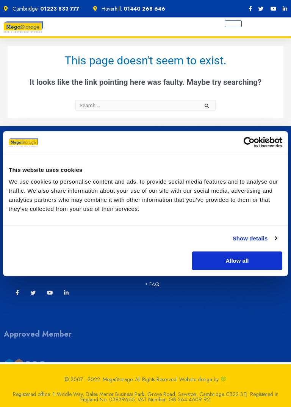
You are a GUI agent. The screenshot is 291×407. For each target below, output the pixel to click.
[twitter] (261, 8)
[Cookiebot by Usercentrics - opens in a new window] (249, 142)
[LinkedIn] (285, 8)
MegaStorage (117, 381)
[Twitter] (33, 292)
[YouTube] (273, 8)
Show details (250, 238)
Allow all (237, 260)
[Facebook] (250, 8)
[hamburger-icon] (233, 23)
